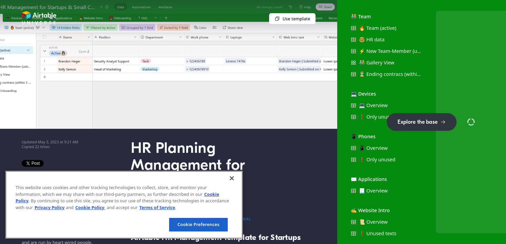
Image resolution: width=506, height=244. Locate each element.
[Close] (231, 178)
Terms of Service (157, 207)
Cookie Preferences (198, 224)
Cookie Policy (89, 207)
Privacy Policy (50, 207)
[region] (124, 205)
